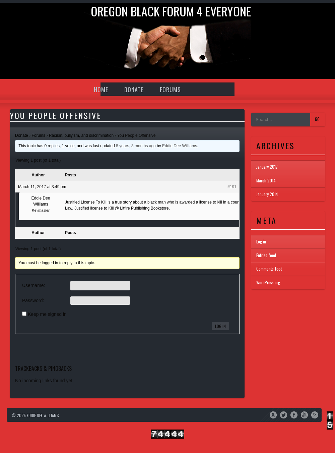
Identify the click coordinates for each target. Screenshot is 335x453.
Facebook (293, 414)
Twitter (283, 414)
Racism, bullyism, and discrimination (81, 135)
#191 (232, 186)
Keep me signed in (47, 314)
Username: (33, 285)
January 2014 (267, 194)
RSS (314, 414)
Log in (261, 241)
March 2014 (266, 181)
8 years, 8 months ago (136, 146)
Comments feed (269, 269)
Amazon (273, 414)
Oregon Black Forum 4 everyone (171, 11)
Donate (134, 89)
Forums (170, 89)
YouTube (304, 414)
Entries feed (266, 255)
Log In (220, 326)
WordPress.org (268, 282)
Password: (33, 300)
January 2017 (267, 167)
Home (101, 89)
